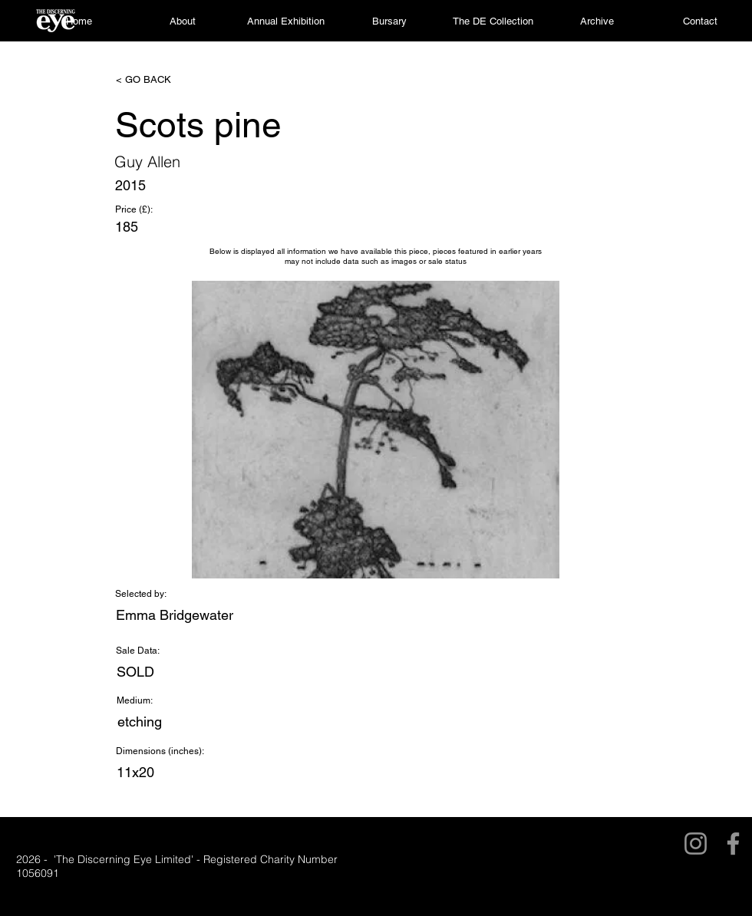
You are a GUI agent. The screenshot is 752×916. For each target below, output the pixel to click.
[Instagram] (696, 843)
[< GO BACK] (166, 79)
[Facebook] (733, 843)
